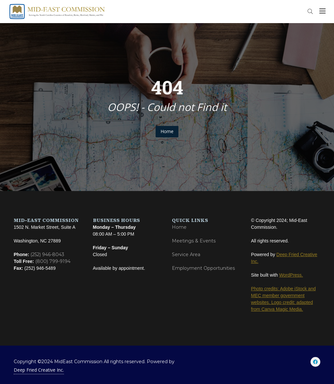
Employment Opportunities (203, 268)
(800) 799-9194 (52, 261)
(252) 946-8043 (47, 254)
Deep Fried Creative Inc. (39, 370)
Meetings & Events (194, 241)
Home (167, 131)
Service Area (186, 254)
